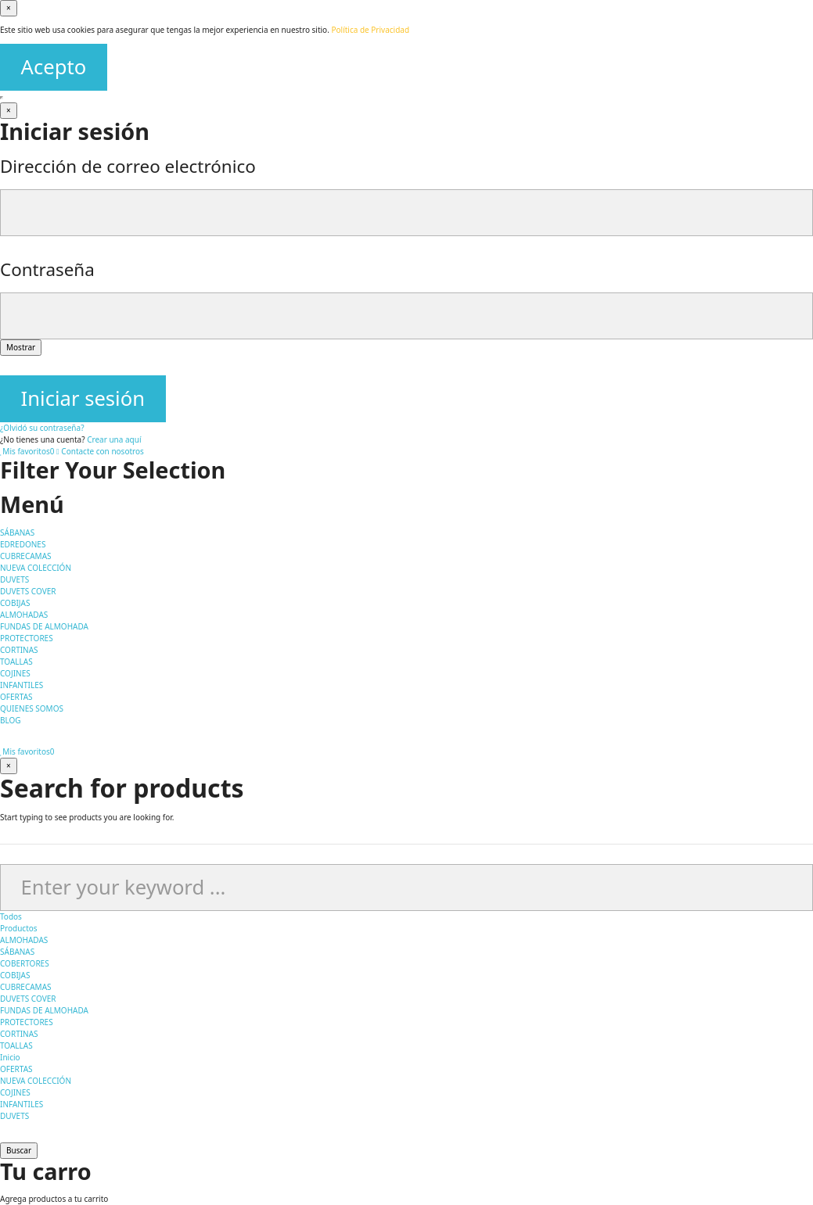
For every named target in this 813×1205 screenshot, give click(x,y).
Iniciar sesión (83, 398)
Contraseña (47, 269)
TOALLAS (16, 1045)
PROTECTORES (26, 1022)
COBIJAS (15, 975)
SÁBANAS (17, 951)
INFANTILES (21, 1104)
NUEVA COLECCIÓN (35, 1080)
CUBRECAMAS (26, 986)
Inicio (10, 1057)
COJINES (15, 1092)
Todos (11, 916)
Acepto (54, 67)
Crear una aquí (114, 439)
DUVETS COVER (28, 998)
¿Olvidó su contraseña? (42, 427)
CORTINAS (19, 1033)
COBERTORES (24, 963)
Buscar (18, 1150)
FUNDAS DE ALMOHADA (44, 1010)
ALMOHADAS (24, 939)
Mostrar (20, 347)
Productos (19, 928)
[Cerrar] (8, 8)
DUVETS (14, 1115)
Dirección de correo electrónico (128, 166)
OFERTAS (16, 1068)
